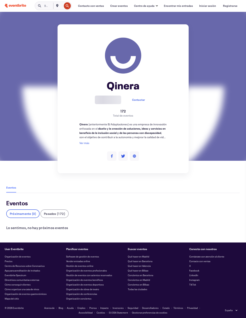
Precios (8, 261)
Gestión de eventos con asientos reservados (89, 275)
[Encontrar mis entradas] (178, 6)
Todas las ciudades (137, 289)
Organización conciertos (78, 298)
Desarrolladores (150, 307)
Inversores (118, 307)
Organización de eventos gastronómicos (26, 293)
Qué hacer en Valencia (139, 265)
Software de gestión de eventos (82, 256)
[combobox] (62, 5)
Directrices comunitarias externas (22, 279)
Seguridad (133, 307)
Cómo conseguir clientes (18, 284)
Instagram (194, 279)
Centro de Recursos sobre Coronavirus (25, 265)
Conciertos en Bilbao (138, 284)
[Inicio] (15, 6)
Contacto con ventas (199, 261)
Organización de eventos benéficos (84, 279)
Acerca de (49, 307)
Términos (178, 307)
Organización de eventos (18, 256)
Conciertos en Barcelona (140, 275)
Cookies (101, 312)
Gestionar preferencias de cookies (149, 312)
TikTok (192, 284)
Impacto (104, 307)
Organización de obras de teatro (82, 289)
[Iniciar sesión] (207, 6)
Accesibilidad (86, 312)
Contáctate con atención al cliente (206, 256)
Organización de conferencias (81, 293)
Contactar (138, 100)
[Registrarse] (230, 6)
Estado (166, 307)
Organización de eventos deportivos (85, 284)
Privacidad (192, 307)
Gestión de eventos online (79, 265)
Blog (61, 307)
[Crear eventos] (119, 6)
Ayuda (70, 307)
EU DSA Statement (118, 312)
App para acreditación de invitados (22, 270)
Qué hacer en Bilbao (138, 270)
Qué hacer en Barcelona (140, 261)
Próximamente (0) (23, 214)
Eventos (11, 187)
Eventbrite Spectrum (15, 275)
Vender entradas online (78, 261)
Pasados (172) (54, 214)
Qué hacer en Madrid (138, 256)
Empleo (81, 307)
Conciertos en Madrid (139, 279)
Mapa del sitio (12, 298)
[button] (146, 6)
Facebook (194, 270)
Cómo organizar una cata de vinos (22, 289)
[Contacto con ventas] (91, 6)
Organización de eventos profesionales (86, 270)
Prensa (93, 307)
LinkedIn (193, 275)
